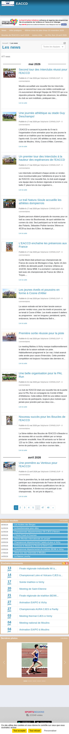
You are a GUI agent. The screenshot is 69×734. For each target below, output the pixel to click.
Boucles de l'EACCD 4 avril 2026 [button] (15, 35)
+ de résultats (63, 520)
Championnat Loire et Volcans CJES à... (41, 575)
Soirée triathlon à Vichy (31, 582)
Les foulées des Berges (24, 525)
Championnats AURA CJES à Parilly (38, 609)
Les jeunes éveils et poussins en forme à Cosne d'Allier (39, 291)
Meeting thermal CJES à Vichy (35, 616)
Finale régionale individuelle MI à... (38, 568)
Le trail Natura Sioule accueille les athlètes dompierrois (40, 201)
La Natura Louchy (22, 556)
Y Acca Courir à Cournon (25, 535)
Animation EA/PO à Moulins (34, 629)
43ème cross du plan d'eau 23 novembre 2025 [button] (44, 30)
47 (43, 508)
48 (48, 508)
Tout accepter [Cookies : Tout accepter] (19, 731)
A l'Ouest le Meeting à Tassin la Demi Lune (33, 546)
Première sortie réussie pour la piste (41, 333)
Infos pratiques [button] (15, 30)
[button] (4, 662)
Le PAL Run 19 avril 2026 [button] (56, 35)
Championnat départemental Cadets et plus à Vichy (37, 542)
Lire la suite (23, 103)
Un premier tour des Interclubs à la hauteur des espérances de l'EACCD (42, 158)
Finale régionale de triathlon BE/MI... (39, 595)
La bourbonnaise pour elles (26, 528)
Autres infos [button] (37, 35)
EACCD (22, 4)
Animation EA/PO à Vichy (33, 602)
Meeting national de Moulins (34, 622)
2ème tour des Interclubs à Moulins (30, 553)
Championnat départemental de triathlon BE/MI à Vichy (39, 549)
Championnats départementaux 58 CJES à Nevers (37, 532)
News (4, 30)
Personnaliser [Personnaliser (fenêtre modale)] (50, 731)
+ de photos (64, 638)
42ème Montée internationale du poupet (32, 539)
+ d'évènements (56, 563)
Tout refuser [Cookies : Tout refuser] (34, 731)
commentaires (24, 81)
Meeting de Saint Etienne (32, 589)
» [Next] (53, 508)
